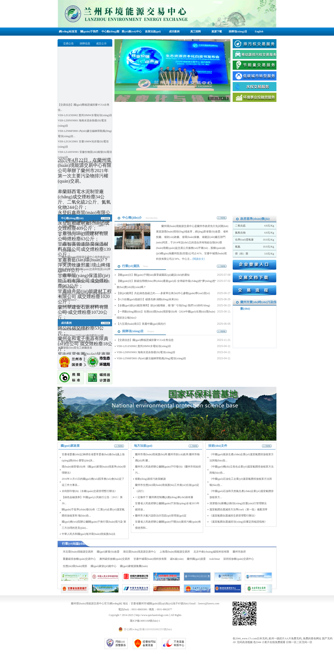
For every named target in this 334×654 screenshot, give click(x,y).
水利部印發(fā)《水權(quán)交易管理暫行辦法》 (89, 491)
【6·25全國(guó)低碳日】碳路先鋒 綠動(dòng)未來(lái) (147, 299)
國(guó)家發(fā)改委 (108, 551)
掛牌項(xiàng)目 (238, 31)
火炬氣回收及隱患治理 (74, 329)
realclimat (214, 558)
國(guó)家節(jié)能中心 (103, 566)
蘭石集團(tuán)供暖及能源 (76, 341)
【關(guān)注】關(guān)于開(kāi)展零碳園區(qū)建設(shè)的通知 (153, 274)
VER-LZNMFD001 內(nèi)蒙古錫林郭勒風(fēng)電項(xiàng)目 (151, 358)
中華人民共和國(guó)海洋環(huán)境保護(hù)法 (88, 533)
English (259, 31)
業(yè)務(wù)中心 (132, 31)
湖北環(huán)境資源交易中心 (139, 551)
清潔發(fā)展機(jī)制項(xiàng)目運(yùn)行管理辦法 (238, 503)
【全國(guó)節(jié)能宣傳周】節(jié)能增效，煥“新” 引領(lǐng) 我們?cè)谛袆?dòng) (163, 305)
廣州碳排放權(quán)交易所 (114, 558)
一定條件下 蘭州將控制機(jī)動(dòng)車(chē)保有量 (164, 497)
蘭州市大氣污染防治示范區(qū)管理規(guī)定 (160, 515)
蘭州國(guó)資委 (196, 558)
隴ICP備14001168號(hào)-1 (145, 620)
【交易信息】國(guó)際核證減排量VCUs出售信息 (145, 340)
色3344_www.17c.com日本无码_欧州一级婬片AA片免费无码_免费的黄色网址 (277, 638)
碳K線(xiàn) (176, 558)
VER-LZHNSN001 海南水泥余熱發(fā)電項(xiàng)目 (146, 352)
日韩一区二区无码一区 (299, 642)
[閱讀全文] (198, 258)
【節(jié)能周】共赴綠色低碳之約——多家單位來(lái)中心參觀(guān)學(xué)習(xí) (163, 293)
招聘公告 (67, 226)
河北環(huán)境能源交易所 (78, 551)
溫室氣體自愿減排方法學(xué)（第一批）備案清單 (238, 509)
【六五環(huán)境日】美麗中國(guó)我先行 (141, 323)
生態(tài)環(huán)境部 (75, 566)
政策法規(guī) (153, 31)
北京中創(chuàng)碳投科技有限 (211, 551)
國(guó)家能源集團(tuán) (134, 566)
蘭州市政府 (239, 551)
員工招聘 (195, 31)
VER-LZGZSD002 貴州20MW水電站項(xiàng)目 (85, 115)
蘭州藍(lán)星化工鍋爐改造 (76, 347)
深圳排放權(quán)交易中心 (238, 558)
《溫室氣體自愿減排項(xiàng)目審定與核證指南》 (238, 521)
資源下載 (216, 31)
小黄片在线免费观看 (273, 642)
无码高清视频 (245, 642)
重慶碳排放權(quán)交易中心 (79, 558)
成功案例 (174, 31)
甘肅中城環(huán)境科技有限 (150, 558)
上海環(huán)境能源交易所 (175, 551)
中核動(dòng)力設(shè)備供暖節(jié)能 (82, 335)
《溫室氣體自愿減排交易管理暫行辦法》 (233, 515)
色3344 (257, 642)
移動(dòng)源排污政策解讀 (150, 478)
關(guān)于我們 (89, 31)
